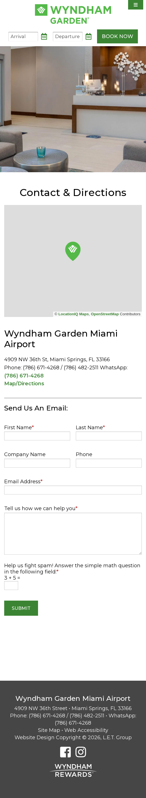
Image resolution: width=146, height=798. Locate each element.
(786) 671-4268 (24, 376)
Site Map (49, 730)
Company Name (25, 454)
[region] (73, 261)
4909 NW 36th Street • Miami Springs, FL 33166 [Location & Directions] (73, 708)
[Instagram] (81, 752)
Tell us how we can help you (40, 508)
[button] (73, 251)
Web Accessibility (86, 730)
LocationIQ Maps (73, 314)
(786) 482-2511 (87, 716)
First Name (19, 427)
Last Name (90, 427)
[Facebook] (65, 752)
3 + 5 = (12, 578)
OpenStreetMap (105, 314)
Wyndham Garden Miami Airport (73, 14)
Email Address (23, 482)
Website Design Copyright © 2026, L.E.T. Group (73, 737)
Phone (84, 454)
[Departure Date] (68, 36)
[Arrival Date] (23, 36)
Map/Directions (24, 384)
